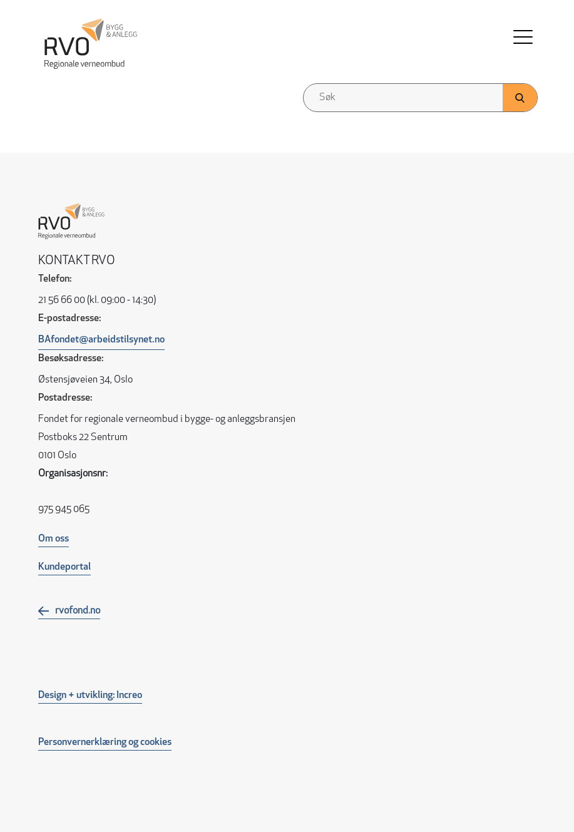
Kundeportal (64, 567)
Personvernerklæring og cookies (105, 742)
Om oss (53, 539)
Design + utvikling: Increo (90, 696)
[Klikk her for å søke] (520, 97)
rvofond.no (77, 611)
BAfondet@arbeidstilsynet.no (101, 340)
